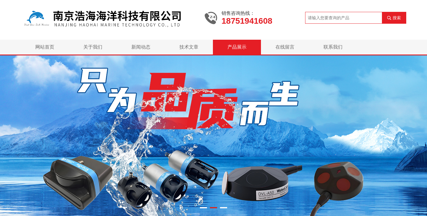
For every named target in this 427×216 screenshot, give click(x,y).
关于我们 (92, 46)
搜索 (397, 17)
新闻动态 (140, 46)
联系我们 (333, 46)
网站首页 (44, 46)
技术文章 (188, 46)
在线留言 (284, 46)
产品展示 (236, 46)
